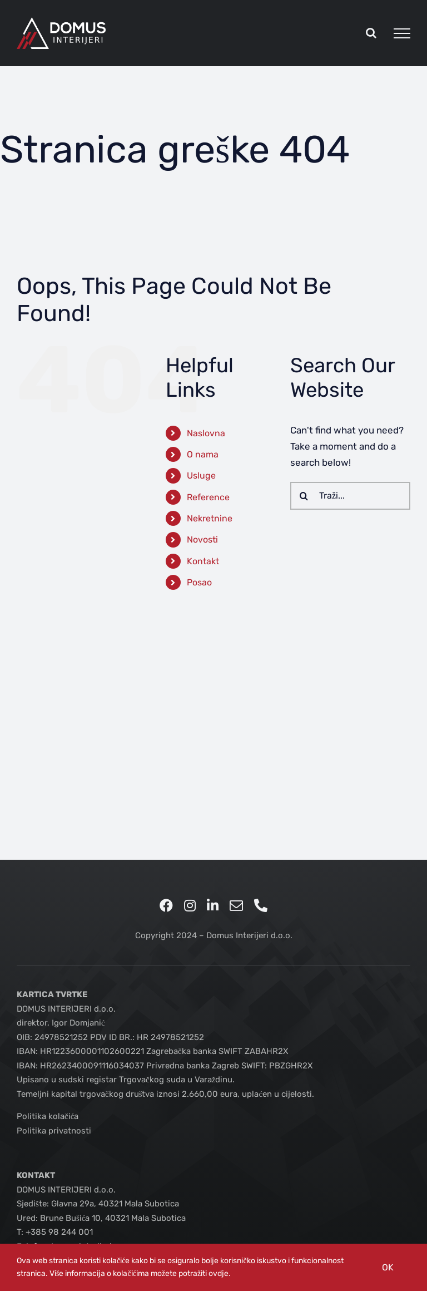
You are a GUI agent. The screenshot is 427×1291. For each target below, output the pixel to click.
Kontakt (203, 561)
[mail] (236, 905)
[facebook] (166, 905)
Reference (208, 497)
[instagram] (190, 905)
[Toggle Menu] (402, 33)
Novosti (202, 539)
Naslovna (206, 433)
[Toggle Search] (371, 32)
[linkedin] (213, 905)
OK (388, 1267)
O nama (203, 454)
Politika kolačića (47, 1116)
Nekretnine (209, 518)
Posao (199, 582)
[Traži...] (350, 496)
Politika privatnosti (54, 1131)
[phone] (260, 905)
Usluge (201, 475)
